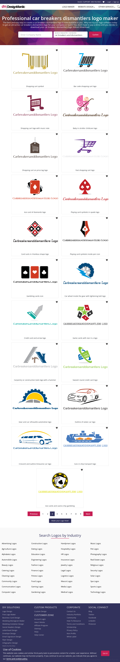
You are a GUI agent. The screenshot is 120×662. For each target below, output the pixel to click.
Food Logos (36, 581)
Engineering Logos (39, 559)
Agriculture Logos (9, 548)
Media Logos (66, 586)
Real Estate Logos (97, 559)
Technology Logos (97, 592)
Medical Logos (67, 592)
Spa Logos (94, 581)
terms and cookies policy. (17, 659)
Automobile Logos (9, 559)
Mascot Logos (66, 581)
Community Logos (9, 581)
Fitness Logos (37, 575)
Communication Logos (11, 586)
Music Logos (95, 543)
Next (88, 513)
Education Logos (38, 554)
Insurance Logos (68, 559)
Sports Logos (95, 586)
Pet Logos (94, 548)
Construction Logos (39, 543)
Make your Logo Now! (60, 520)
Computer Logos (9, 592)
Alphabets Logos (8, 554)
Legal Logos (66, 570)
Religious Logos (96, 565)
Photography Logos (98, 554)
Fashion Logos (37, 565)
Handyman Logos (68, 543)
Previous (34, 513)
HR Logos (65, 554)
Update (95, 34)
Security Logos (96, 570)
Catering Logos (8, 570)
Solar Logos (95, 575)
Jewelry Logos (66, 565)
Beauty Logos (7, 565)
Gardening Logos (38, 592)
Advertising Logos (9, 543)
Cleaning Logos (8, 575)
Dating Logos (36, 548)
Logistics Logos (67, 575)
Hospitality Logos (68, 548)
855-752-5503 (96, 2)
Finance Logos (37, 570)
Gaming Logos (37, 586)
